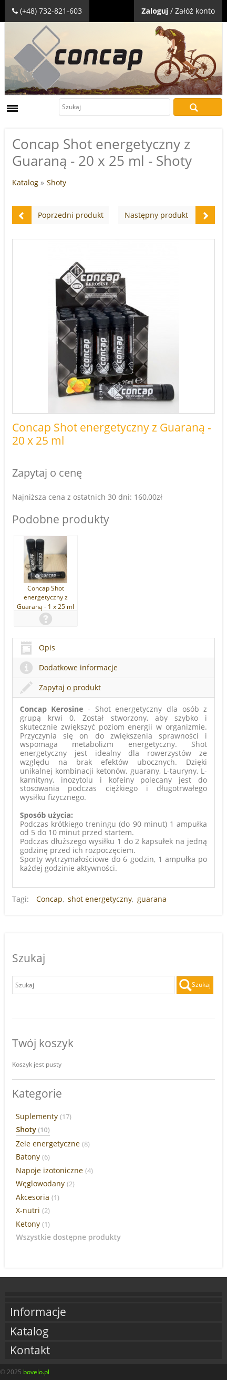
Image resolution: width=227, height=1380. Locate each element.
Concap (49, 899)
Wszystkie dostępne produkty (68, 1237)
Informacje (38, 1312)
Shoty (56, 182)
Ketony (33, 1224)
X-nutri (33, 1210)
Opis (37, 647)
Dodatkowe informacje (69, 667)
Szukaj (198, 107)
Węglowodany (45, 1183)
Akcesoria (37, 1197)
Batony (33, 1157)
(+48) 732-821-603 (51, 11)
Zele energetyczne (53, 1144)
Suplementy (43, 1116)
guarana (152, 899)
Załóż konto (195, 11)
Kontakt (30, 1350)
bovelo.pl (36, 1371)
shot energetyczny (100, 899)
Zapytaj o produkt (60, 687)
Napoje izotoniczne (54, 1170)
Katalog (25, 182)
